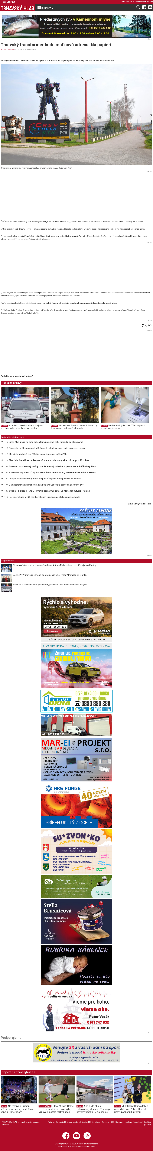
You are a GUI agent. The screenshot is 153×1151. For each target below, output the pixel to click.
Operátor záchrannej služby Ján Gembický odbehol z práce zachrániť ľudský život (52, 466)
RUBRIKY (46, 8)
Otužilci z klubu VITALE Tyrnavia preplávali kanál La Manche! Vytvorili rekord (49, 491)
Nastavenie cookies (133, 1122)
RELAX (3, 49)
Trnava (4, 1106)
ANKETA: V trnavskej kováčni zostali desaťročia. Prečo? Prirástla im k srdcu (50, 575)
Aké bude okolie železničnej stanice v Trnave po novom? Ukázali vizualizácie (93, 1108)
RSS (112, 1122)
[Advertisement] (76, 194)
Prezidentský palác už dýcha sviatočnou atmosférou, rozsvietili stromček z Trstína (52, 472)
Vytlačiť (147, 325)
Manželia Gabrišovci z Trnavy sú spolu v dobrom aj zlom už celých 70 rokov (49, 460)
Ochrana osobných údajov (76, 1122)
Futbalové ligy (44, 1106)
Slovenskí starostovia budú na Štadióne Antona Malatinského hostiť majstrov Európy (54, 565)
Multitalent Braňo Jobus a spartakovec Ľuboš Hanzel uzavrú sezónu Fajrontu (131, 1108)
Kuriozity (11, 49)
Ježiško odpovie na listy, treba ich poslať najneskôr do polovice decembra (45, 478)
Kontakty (119, 1122)
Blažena (149, 1)
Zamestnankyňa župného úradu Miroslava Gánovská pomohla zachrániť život (46, 484)
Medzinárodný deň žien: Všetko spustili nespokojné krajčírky (38, 454)
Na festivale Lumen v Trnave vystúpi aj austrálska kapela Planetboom (17, 1108)
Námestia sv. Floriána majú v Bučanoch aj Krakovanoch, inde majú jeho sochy (74, 426)
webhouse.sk (89, 1146)
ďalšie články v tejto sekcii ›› (140, 504)
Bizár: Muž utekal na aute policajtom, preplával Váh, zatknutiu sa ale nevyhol (22, 426)
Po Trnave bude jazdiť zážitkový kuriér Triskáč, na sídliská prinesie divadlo (44, 497)
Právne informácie (56, 1122)
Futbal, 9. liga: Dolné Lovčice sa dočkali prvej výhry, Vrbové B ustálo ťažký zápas (56, 1108)
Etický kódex (94, 1122)
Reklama (105, 1122)
